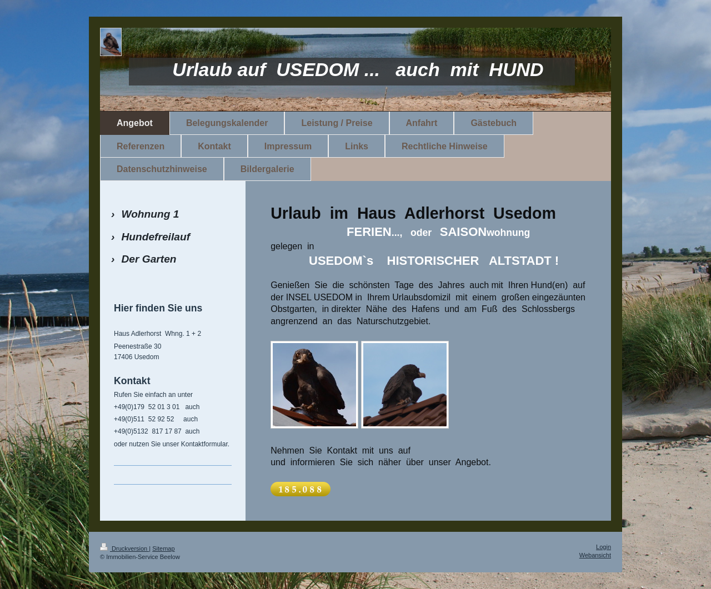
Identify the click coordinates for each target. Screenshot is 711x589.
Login (603, 546)
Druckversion (124, 548)
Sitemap (163, 548)
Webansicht (595, 555)
